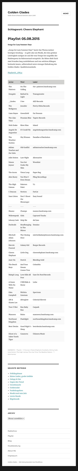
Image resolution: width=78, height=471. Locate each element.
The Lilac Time (33, 352)
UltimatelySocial (55, 470)
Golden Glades (18, 12)
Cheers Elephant (36, 350)
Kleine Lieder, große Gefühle (21, 376)
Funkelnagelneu (16, 390)
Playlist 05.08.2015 (24, 39)
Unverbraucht (15, 385)
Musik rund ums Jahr (18, 393)
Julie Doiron (12, 352)
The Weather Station (45, 352)
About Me (12, 451)
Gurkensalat (15, 388)
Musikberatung (14, 446)
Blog (10, 441)
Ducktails (45, 350)
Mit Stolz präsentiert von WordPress (30, 462)
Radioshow (12, 431)
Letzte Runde (15, 396)
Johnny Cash (53, 350)
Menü (66, 13)
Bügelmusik (14, 399)
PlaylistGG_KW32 (15, 73)
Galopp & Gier (15, 379)
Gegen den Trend (17, 382)
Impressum (12, 456)
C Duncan (26, 350)
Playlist (19, 350)
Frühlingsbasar (16, 373)
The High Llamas (22, 352)
